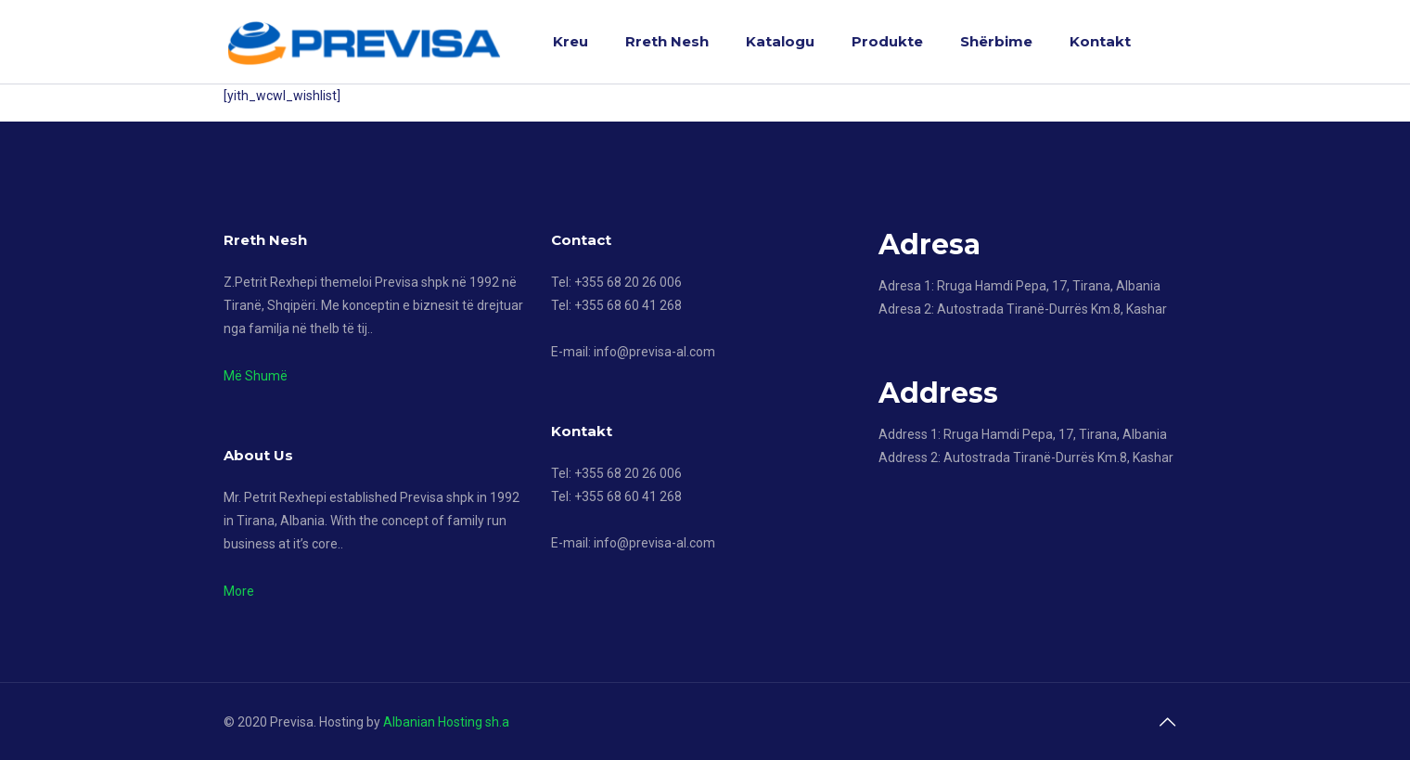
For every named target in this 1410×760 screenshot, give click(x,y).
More (239, 591)
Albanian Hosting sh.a (446, 722)
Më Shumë (256, 375)
